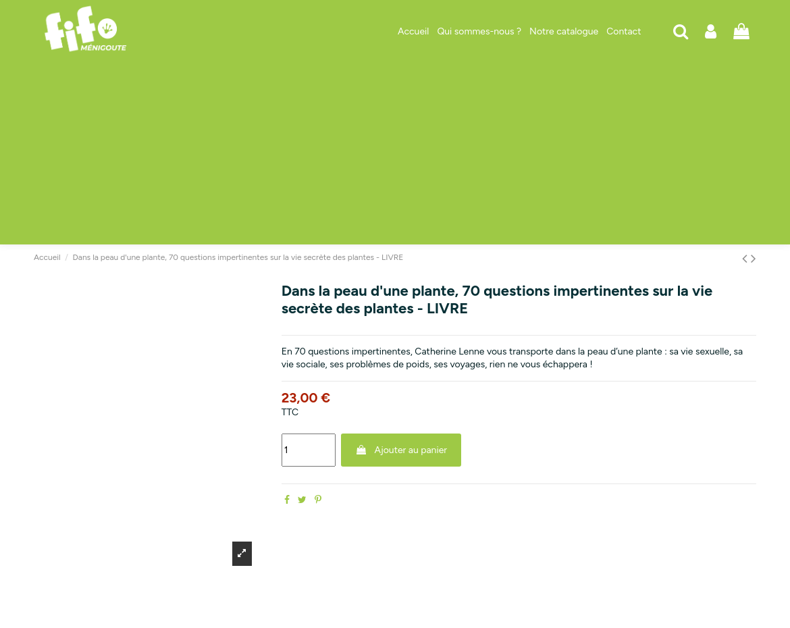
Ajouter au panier (401, 450)
